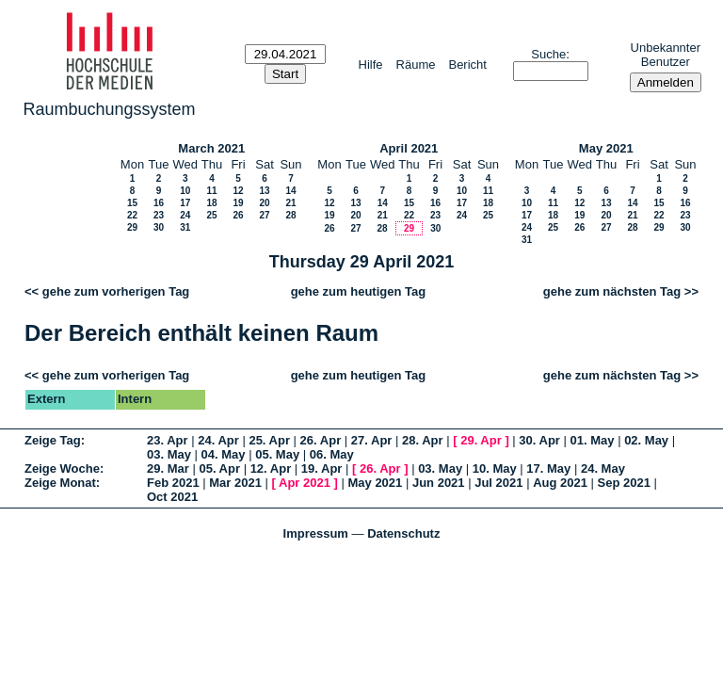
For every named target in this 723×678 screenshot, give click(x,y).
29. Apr (481, 440)
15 (132, 203)
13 (264, 191)
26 (238, 215)
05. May (277, 454)
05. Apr (219, 468)
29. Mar (168, 468)
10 (185, 191)
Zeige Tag (52, 440)
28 (290, 215)
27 (264, 215)
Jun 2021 (438, 483)
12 (238, 191)
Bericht (467, 64)
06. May (332, 454)
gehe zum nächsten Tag (612, 291)
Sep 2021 (624, 483)
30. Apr (539, 440)
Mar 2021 (235, 483)
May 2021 (606, 148)
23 (158, 215)
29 (132, 227)
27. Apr (372, 440)
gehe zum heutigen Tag (358, 291)
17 (185, 203)
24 (185, 215)
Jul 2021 (498, 483)
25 (211, 215)
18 (211, 203)
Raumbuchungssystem (110, 109)
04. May (223, 454)
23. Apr (167, 440)
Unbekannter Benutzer (665, 54)
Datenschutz (403, 533)
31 (185, 227)
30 (158, 227)
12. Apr (271, 468)
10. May (495, 468)
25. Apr (269, 440)
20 (264, 203)
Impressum (315, 533)
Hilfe (371, 64)
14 (290, 191)
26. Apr (321, 440)
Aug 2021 (560, 483)
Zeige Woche (62, 468)
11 (211, 191)
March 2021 (211, 148)
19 (238, 203)
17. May (548, 468)
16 (158, 203)
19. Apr (322, 468)
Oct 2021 (172, 497)
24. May (603, 468)
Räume (416, 64)
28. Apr (422, 440)
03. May (169, 454)
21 (290, 203)
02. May (646, 440)
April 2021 (408, 148)
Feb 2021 (173, 483)
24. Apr (218, 440)
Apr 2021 (304, 483)
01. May (592, 440)
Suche (548, 54)
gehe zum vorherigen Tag (116, 291)
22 (132, 215)
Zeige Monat (60, 483)
